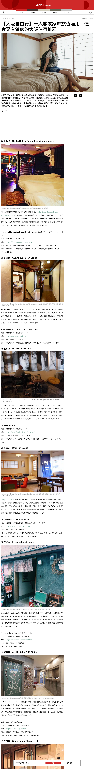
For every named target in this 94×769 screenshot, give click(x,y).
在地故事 (67, 12)
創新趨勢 (55, 12)
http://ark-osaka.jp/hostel (16, 728)
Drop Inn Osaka (7, 499)
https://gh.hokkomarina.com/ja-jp (19, 242)
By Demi (4, 110)
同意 (53, 763)
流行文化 (44, 12)
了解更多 (69, 763)
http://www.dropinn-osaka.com (18, 526)
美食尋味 (33, 12)
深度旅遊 (21, 12)
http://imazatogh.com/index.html (19, 640)
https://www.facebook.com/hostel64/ (20, 432)
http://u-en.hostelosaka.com (17, 336)
